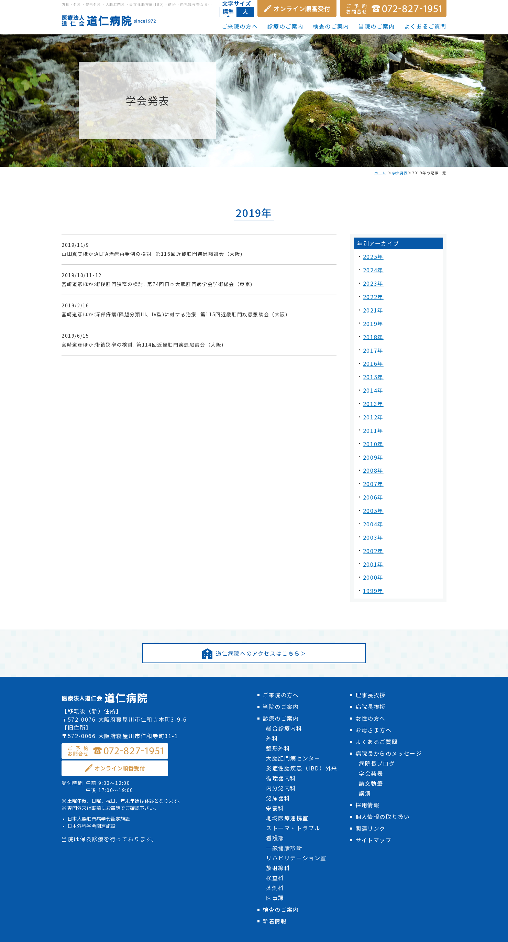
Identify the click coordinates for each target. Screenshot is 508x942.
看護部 (275, 817)
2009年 (372, 441)
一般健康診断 (284, 827)
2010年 (372, 429)
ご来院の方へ (240, 26)
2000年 (372, 553)
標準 (228, 12)
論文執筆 (371, 763)
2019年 (372, 318)
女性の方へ (370, 698)
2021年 (372, 305)
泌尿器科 (278, 778)
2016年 (372, 355)
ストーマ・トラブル (293, 807)
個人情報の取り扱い (382, 796)
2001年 (372, 540)
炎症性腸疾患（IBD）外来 (302, 748)
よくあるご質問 (425, 26)
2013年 (372, 392)
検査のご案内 (331, 26)
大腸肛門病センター (293, 738)
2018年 (372, 330)
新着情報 (275, 901)
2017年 (372, 342)
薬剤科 (275, 867)
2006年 (372, 478)
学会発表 (400, 172)
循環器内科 (281, 758)
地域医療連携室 (287, 797)
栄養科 (275, 788)
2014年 (372, 379)
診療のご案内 (285, 26)
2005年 (372, 491)
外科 (272, 718)
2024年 (372, 268)
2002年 (372, 528)
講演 (365, 773)
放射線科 (278, 847)
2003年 (372, 516)
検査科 (275, 857)
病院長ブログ (377, 743)
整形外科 (278, 728)
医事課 (275, 877)
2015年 (372, 367)
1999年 (372, 565)
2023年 (372, 280)
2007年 (372, 466)
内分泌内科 (281, 768)
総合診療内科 (284, 708)
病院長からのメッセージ (388, 733)
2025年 (372, 256)
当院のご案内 (376, 26)
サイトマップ (373, 819)
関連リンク (370, 808)
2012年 (372, 404)
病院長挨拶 (370, 686)
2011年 (372, 417)
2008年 (372, 454)
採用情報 (367, 784)
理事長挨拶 (370, 674)
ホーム (380, 172)
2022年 (372, 293)
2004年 (372, 503)
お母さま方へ (373, 709)
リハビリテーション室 (296, 837)
